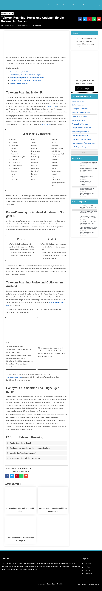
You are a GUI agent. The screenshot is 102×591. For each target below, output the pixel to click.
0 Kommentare (37, 25)
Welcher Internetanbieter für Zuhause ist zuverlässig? (87, 189)
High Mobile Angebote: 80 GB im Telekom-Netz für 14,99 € (88, 212)
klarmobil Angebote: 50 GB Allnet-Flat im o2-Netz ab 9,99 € (88, 206)
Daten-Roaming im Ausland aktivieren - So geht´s (26, 75)
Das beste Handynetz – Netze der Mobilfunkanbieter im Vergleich (88, 163)
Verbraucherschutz (87, 5)
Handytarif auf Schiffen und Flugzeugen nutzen (26, 80)
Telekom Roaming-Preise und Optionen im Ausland (27, 78)
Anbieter (57, 5)
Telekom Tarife (52, 106)
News (50, 5)
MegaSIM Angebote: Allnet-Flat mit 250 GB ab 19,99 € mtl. (88, 222)
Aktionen (75, 5)
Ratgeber (66, 5)
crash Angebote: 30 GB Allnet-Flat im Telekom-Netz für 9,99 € (88, 217)
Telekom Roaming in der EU (19, 72)
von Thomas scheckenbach (8, 25)
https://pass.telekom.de (14, 377)
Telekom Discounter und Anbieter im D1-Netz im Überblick (88, 169)
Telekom (10, 13)
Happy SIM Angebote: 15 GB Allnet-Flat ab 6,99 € (87, 194)
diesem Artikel (46, 124)
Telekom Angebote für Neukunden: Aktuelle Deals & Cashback (87, 183)
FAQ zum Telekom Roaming (19, 83)
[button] (99, 4)
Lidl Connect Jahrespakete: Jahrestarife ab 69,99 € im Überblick (87, 176)
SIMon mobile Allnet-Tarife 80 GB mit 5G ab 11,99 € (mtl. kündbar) (88, 228)
